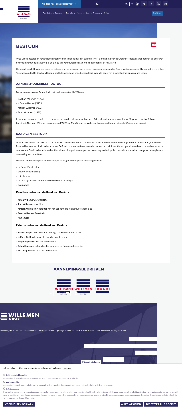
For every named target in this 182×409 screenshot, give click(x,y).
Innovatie (69, 13)
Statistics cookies (12, 389)
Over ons (96, 13)
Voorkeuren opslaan (19, 404)
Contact (106, 13)
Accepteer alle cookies (161, 404)
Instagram (165, 3)
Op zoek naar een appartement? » (59, 3)
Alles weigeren (131, 404)
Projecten (58, 13)
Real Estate (157, 13)
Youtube (158, 3)
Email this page (154, 44)
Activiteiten (47, 13)
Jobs (87, 13)
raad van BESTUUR (31, 134)
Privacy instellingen (91, 362)
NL (126, 4)
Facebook (151, 3)
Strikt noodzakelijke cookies (16, 375)
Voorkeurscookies (13, 382)
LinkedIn (144, 3)
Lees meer (67, 368)
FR (132, 4)
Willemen (23, 12)
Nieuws (79, 13)
